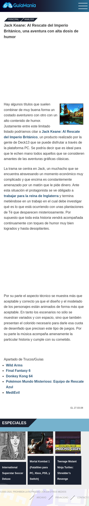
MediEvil (13, 392)
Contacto (83, 497)
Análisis (29, 19)
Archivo (41, 497)
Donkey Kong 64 (19, 376)
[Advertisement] (44, 70)
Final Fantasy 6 (18, 370)
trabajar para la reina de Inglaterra (31, 196)
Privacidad (61, 497)
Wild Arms (14, 365)
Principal (13, 19)
